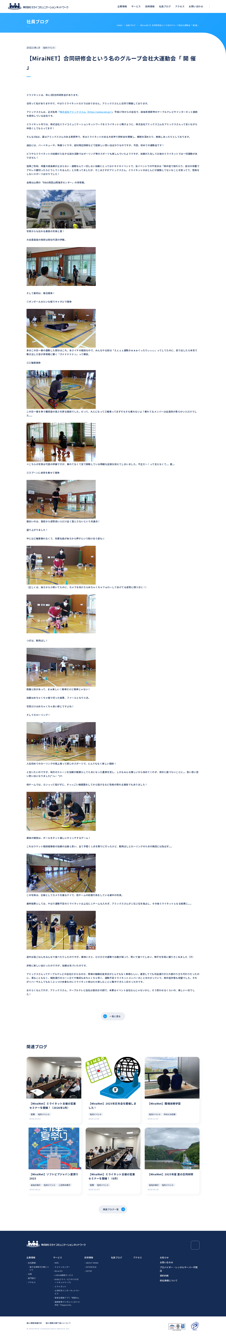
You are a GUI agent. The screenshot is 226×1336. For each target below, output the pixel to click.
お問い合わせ (196, 6)
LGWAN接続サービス (64, 1275)
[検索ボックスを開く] (216, 6)
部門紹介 (32, 1278)
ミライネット (60, 1286)
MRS (57, 1263)
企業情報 (122, 6)
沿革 (30, 1274)
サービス (136, 6)
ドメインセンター (62, 1267)
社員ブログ (165, 6)
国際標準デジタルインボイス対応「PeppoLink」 (67, 1304)
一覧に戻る (115, 1016)
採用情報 (150, 6)
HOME (120, 25)
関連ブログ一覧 (111, 1209)
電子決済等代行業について (39, 1268)
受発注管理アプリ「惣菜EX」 (67, 1298)
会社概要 (32, 1263)
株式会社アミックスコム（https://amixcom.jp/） (86, 112)
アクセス (179, 6)
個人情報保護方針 (34, 1323)
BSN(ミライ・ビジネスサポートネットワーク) (67, 1281)
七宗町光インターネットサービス (67, 1292)
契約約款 (164, 1275)
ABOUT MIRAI (92, 1263)
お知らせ (164, 1257)
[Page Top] (195, 1245)
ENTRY (89, 1271)
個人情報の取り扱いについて (58, 1323)
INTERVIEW (91, 1267)
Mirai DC (59, 1271)
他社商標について (169, 1280)
